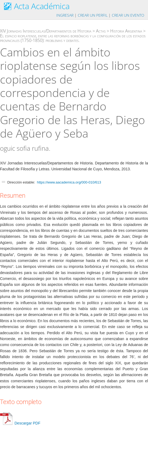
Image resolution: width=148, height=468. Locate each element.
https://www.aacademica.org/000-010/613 (69, 182)
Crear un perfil (93, 15)
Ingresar (64, 15)
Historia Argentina (126, 31)
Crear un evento (128, 15)
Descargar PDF (20, 423)
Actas (101, 31)
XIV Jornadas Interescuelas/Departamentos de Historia (45, 31)
